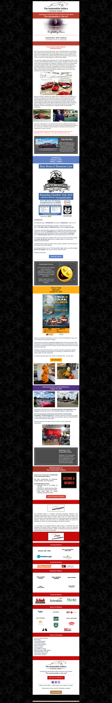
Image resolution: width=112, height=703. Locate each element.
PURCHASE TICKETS (56, 256)
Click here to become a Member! (56, 496)
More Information (56, 359)
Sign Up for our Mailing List (56, 677)
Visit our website (56, 692)
